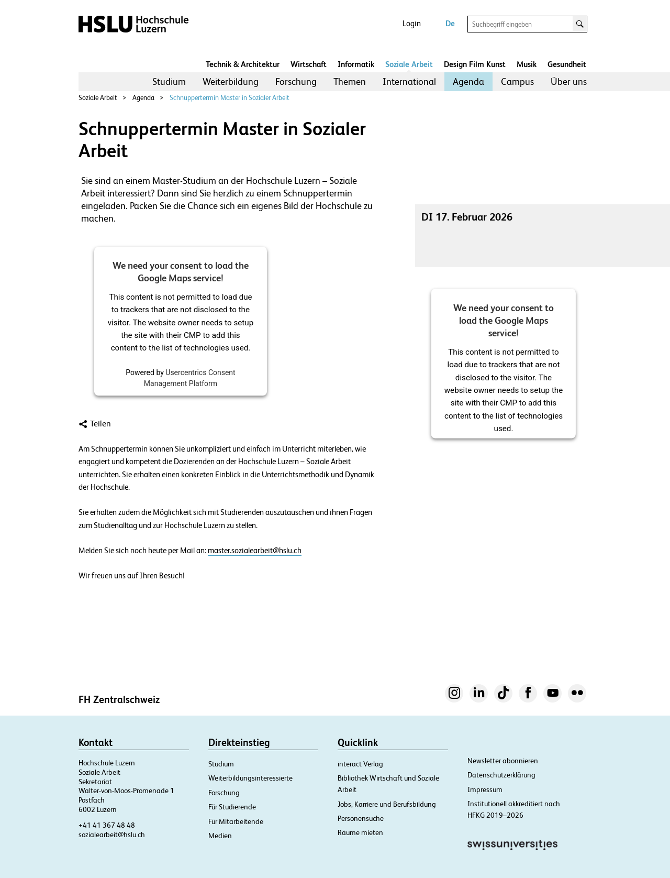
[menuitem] (169, 81)
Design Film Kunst (475, 64)
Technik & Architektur (243, 64)
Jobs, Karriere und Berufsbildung (387, 804)
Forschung (296, 81)
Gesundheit (567, 64)
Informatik (356, 64)
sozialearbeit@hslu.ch (112, 834)
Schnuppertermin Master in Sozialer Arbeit (229, 98)
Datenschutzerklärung (501, 775)
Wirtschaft (309, 64)
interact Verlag (360, 764)
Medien (220, 835)
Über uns (569, 81)
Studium (169, 81)
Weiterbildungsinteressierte (250, 778)
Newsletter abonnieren (502, 760)
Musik (527, 64)
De (450, 23)
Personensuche (361, 818)
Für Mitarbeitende (235, 821)
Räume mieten (360, 832)
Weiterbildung (231, 81)
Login (412, 23)
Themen (349, 81)
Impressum (484, 789)
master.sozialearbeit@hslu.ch (255, 550)
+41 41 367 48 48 (107, 825)
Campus (517, 81)
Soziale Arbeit (409, 64)
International (409, 81)
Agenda (468, 81)
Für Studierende (232, 807)
